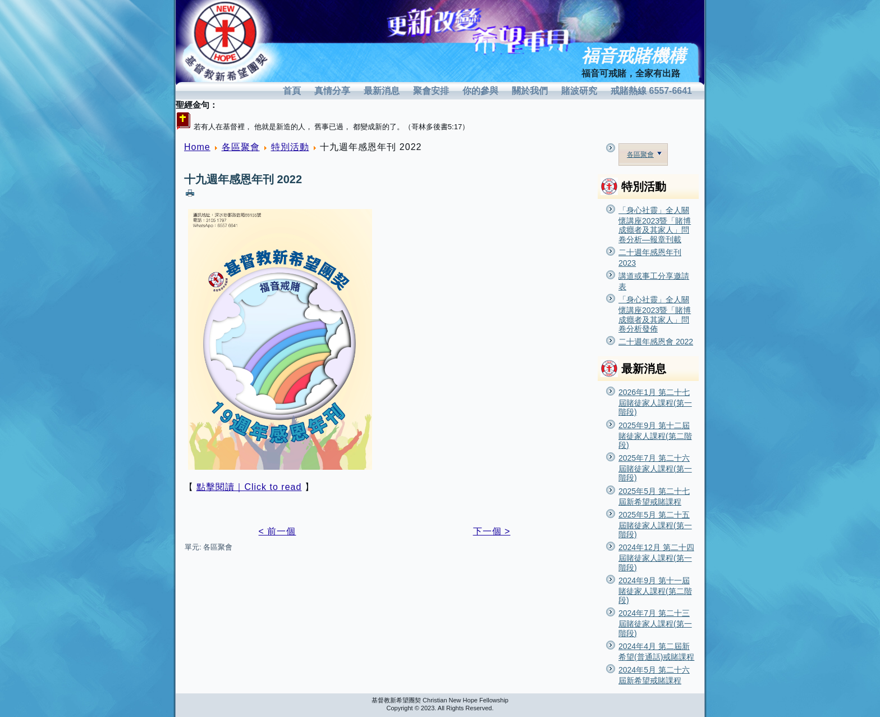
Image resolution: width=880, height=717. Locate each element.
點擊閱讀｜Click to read (248, 487)
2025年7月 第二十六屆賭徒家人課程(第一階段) (655, 467)
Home (197, 147)
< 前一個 (277, 531)
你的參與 (480, 91)
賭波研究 (579, 91)
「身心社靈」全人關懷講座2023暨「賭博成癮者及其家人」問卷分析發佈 (654, 314)
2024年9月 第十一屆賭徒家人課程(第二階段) (655, 590)
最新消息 (382, 91)
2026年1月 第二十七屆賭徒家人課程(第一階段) (655, 402)
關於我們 (530, 91)
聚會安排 (431, 91)
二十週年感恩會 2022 (655, 341)
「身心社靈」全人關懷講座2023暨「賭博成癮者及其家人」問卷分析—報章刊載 (654, 225)
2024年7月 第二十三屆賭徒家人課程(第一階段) (655, 623)
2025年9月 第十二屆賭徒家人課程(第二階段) (655, 435)
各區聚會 (241, 147)
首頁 (292, 91)
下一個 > (492, 531)
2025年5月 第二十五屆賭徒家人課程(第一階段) (655, 524)
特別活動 (290, 147)
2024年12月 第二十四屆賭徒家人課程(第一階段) (656, 557)
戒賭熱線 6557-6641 (651, 91)
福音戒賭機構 (633, 56)
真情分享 (332, 91)
